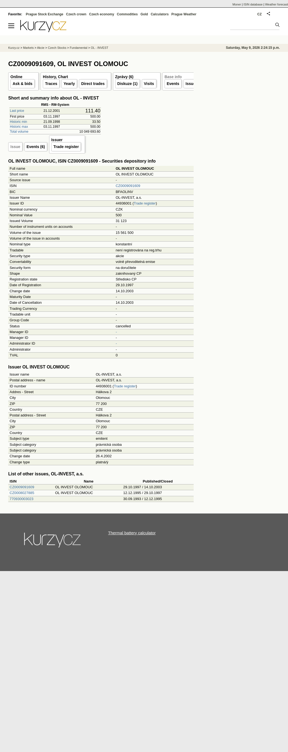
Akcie (40, 47)
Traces (51, 83)
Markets (28, 47)
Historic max (19, 127)
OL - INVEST (99, 47)
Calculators (159, 14)
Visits (149, 83)
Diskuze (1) (127, 83)
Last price (17, 111)
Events (173, 83)
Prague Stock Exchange (44, 14)
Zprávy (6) (124, 77)
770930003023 (21, 499)
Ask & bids (22, 83)
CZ (259, 14)
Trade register (66, 146)
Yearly (69, 83)
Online (16, 77)
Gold (144, 14)
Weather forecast (276, 4)
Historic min (18, 122)
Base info (173, 77)
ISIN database (253, 4)
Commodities (127, 14)
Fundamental (78, 47)
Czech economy (101, 14)
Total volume (19, 132)
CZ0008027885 (22, 493)
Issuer (191, 83)
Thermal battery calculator (132, 532)
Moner (237, 4)
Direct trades (93, 83)
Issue (15, 146)
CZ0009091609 (128, 186)
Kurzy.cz (13, 47)
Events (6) (36, 146)
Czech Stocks (57, 47)
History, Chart (55, 77)
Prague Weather (183, 14)
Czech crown (76, 14)
